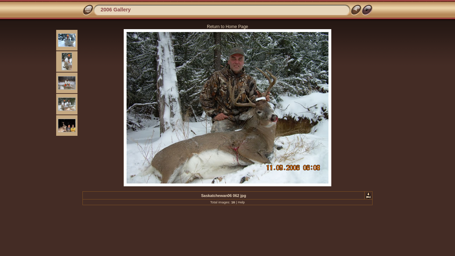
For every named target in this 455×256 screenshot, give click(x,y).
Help (241, 202)
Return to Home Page (227, 26)
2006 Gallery (116, 9)
